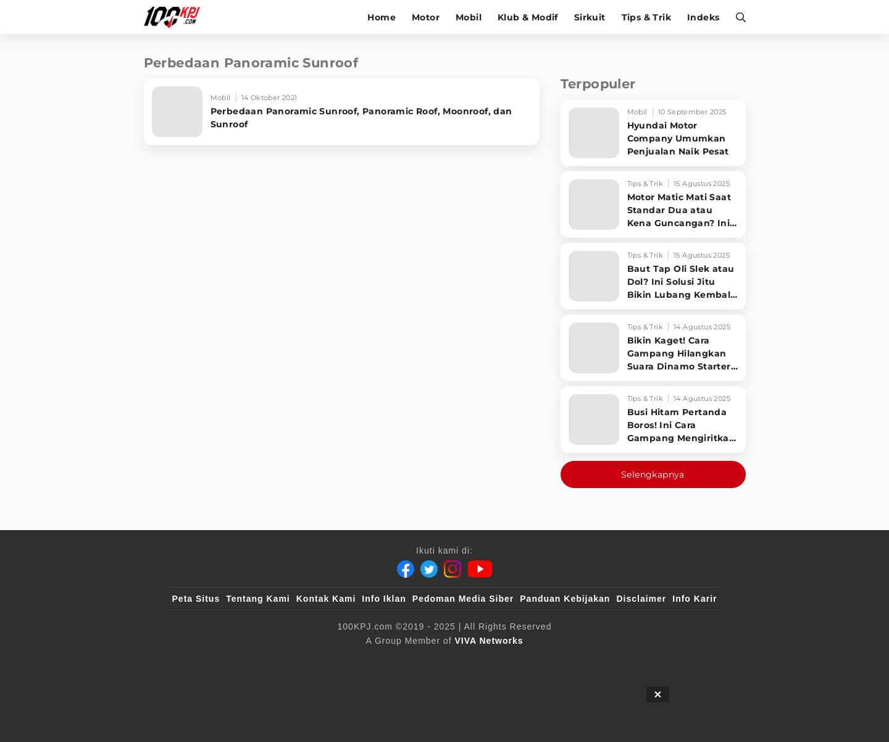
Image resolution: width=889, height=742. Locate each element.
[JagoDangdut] (688, 661)
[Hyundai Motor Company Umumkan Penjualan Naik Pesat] (653, 132)
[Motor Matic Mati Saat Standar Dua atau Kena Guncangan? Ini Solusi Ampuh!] (653, 204)
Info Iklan (384, 599)
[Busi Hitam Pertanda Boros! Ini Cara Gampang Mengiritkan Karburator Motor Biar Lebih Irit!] (653, 419)
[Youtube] (480, 569)
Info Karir (694, 599)
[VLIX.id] (371, 661)
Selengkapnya (653, 474)
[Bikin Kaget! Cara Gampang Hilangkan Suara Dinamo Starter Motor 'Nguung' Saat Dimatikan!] (653, 347)
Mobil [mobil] (469, 17)
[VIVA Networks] (489, 641)
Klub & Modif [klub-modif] (528, 17)
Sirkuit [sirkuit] (590, 17)
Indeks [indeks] (703, 17)
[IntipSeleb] (624, 661)
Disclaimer (641, 599)
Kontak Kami (326, 599)
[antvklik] (563, 661)
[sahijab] (314, 661)
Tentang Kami (258, 599)
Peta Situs (196, 599)
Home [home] (381, 17)
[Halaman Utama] (176, 17)
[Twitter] (429, 569)
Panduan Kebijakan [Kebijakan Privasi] (565, 599)
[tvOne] (469, 661)
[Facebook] (405, 569)
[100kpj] (263, 661)
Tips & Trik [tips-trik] (646, 17)
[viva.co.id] (205, 661)
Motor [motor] (426, 17)
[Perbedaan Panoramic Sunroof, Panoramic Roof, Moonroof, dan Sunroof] (342, 111)
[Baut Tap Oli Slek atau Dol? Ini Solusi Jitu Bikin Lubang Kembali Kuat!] (653, 276)
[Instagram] (452, 569)
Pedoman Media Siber (463, 599)
